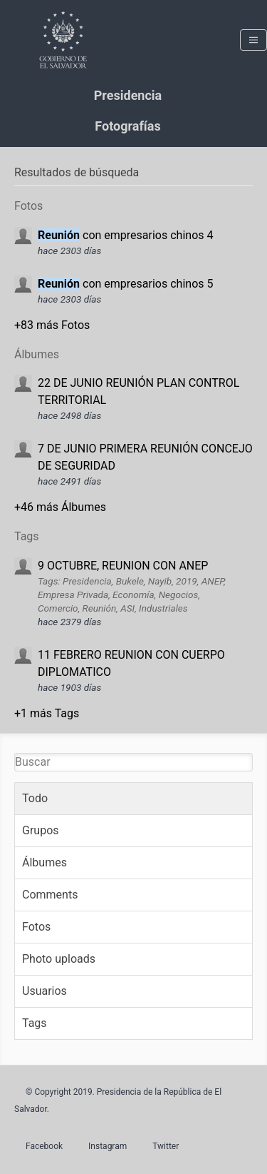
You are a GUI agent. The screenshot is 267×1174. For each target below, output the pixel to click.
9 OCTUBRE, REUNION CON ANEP (123, 565)
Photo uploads (58, 959)
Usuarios (44, 991)
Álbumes (44, 862)
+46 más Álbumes (60, 507)
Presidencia (128, 95)
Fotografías (127, 125)
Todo (35, 798)
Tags (34, 1023)
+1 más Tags (46, 713)
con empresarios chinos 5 (125, 283)
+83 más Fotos (52, 325)
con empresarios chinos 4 (125, 235)
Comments (50, 894)
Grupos (40, 830)
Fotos (36, 926)
